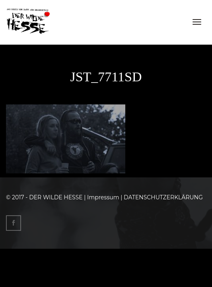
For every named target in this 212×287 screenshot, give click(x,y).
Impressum (103, 197)
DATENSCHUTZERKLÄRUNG (163, 197)
